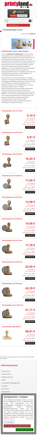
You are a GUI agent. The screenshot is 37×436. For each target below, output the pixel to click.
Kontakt (5, 386)
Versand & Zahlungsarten (11, 383)
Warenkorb (6, 392)
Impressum (29, 419)
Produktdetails (30, 127)
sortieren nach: (28, 34)
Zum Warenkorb (22, 15)
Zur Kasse (13, 15)
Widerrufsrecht (7, 377)
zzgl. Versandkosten (30, 120)
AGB (3, 380)
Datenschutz (6, 374)
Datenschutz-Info (9, 419)
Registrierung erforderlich (29, 124)
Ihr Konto (5, 389)
